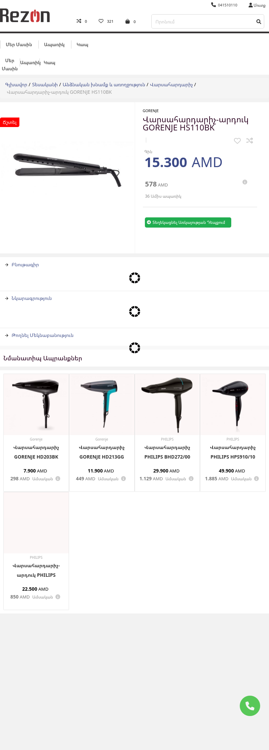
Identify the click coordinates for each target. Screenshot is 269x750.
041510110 (224, 4)
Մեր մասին (19, 43)
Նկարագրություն (28, 296)
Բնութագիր (22, 263)
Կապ (82, 43)
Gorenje (151, 109)
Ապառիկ (54, 43)
